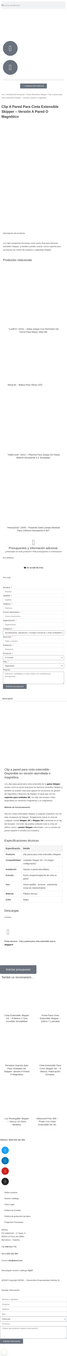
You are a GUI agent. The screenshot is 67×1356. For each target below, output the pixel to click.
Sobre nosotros (10, 1205)
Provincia (7, 666)
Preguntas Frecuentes (13, 1234)
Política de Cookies (12, 1223)
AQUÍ (30, 1283)
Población (7, 657)
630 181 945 (12, 1266)
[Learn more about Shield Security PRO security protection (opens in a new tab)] (4, 1352)
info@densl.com (15, 1273)
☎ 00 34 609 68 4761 (33, 580)
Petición (6, 682)
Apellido (7, 608)
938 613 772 (11, 1259)
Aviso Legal (9, 1217)
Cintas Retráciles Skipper (36, 94)
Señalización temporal (15, 94)
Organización (9, 633)
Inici (3, 94)
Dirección (7, 649)
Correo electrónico (11, 624)
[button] (33, 80)
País (5, 674)
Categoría (7, 641)
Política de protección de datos (17, 1228)
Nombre (7, 600)
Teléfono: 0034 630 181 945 (12, 1152)
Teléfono (7, 616)
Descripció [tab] (7, 711)
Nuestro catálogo (11, 1211)
